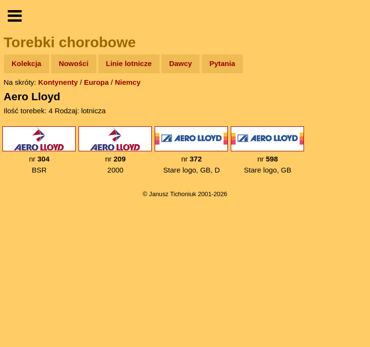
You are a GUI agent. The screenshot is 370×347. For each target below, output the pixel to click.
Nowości (74, 63)
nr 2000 (115, 150)
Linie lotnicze (129, 63)
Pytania (222, 63)
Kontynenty (58, 82)
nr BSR (39, 150)
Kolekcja (26, 63)
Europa (96, 82)
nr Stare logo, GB (267, 150)
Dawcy (180, 63)
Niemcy (127, 82)
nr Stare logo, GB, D (191, 150)
